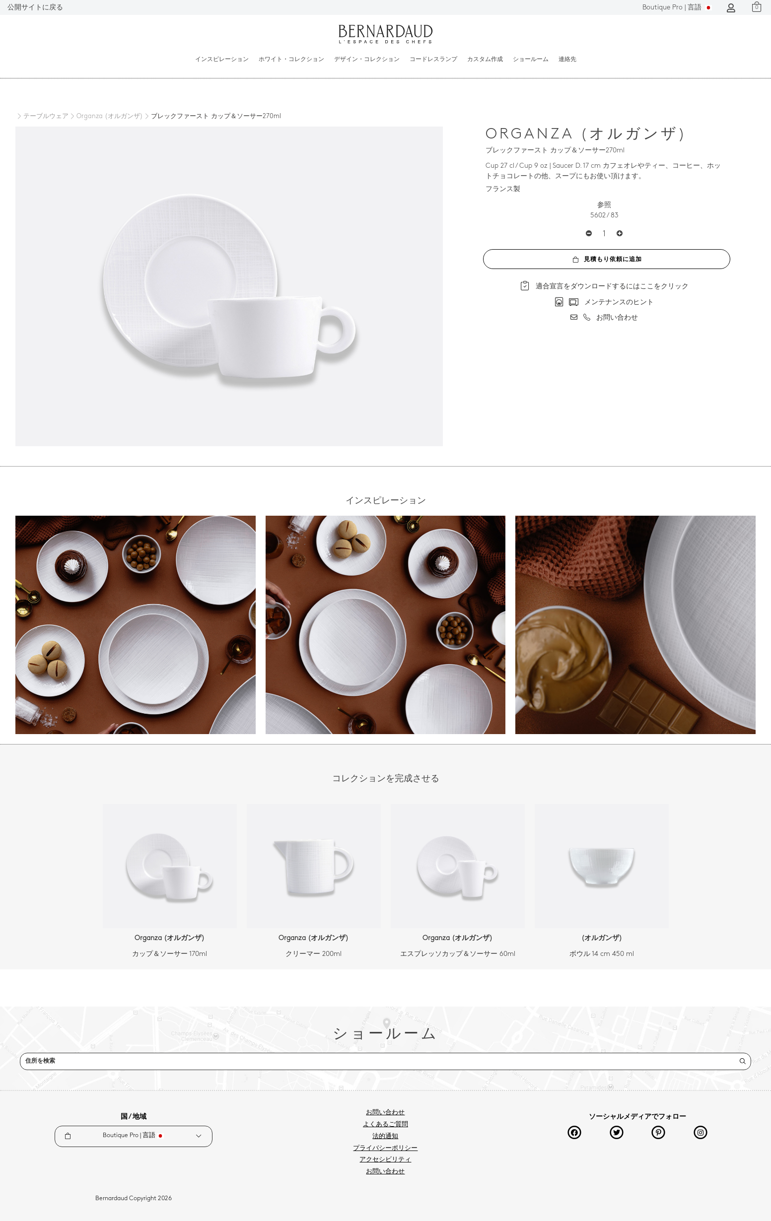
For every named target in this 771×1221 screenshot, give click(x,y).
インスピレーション (222, 60)
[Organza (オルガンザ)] (106, 117)
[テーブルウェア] (42, 116)
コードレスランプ (433, 60)
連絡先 (567, 60)
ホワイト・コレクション (291, 60)
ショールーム (531, 60)
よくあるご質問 (385, 1125)
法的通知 (385, 1137)
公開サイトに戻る (35, 7)
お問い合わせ (385, 1113)
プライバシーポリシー (385, 1149)
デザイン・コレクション (367, 60)
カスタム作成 (485, 60)
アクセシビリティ (385, 1160)
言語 (677, 7)
